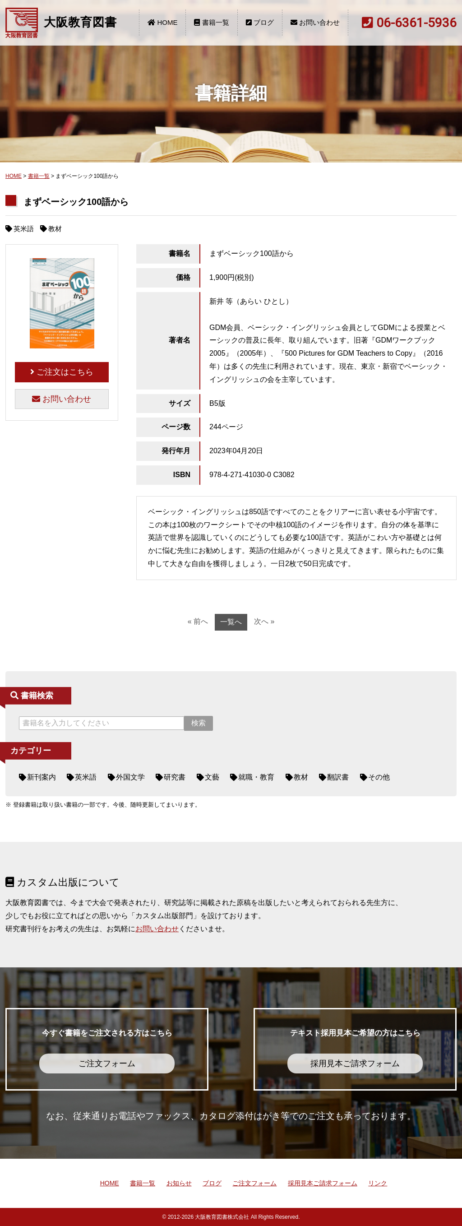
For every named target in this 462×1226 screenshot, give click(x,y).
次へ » (264, 621)
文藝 (212, 777)
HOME (162, 22)
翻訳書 (338, 777)
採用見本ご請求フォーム (322, 1183)
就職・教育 (256, 777)
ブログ (260, 22)
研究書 (174, 777)
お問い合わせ (315, 22)
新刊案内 (41, 777)
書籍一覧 (211, 22)
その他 (379, 777)
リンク (377, 1183)
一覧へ (231, 622)
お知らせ (179, 1183)
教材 (301, 777)
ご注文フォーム (254, 1183)
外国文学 (130, 777)
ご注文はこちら (61, 371)
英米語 (86, 777)
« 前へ (198, 621)
